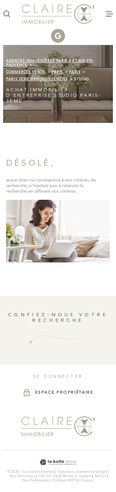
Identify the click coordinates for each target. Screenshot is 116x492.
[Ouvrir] (7, 14)
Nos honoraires (22, 476)
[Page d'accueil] (58, 14)
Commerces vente (25, 72)
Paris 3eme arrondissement (37, 79)
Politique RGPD (64, 480)
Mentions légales (76, 476)
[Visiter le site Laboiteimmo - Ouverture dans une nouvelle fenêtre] (58, 462)
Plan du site (49, 476)
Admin (100, 476)
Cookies (86, 480)
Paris (57, 72)
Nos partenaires (36, 480)
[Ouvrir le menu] (109, 14)
